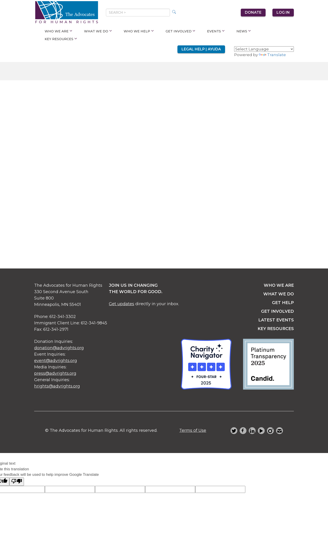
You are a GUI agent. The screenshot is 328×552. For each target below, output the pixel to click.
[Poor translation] (16, 481)
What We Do (98, 31)
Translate (272, 54)
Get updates (121, 303)
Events (216, 31)
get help (283, 302)
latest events (276, 320)
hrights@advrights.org (57, 386)
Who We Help (139, 31)
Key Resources (61, 39)
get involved (277, 311)
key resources (276, 328)
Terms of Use (192, 430)
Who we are (279, 285)
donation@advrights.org (59, 347)
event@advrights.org (55, 360)
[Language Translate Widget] (264, 49)
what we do (278, 294)
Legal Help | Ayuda (201, 49)
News (243, 31)
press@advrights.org (55, 373)
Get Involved (180, 31)
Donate (253, 12)
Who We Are (58, 31)
